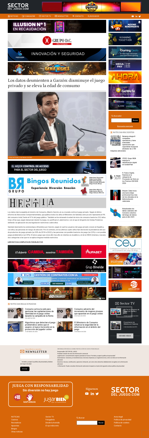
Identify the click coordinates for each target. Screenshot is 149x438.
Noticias (14, 16)
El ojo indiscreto (52, 426)
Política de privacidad (122, 420)
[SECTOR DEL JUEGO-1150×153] (57, 41)
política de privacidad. (118, 366)
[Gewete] (125, 91)
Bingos (14, 429)
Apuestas (15, 426)
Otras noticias (13, 157)
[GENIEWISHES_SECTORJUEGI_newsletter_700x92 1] (57, 69)
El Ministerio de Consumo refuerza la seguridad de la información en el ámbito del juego (87, 325)
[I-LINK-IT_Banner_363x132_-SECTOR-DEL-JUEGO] (125, 26)
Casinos (14, 420)
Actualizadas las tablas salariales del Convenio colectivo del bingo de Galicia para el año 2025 (129, 213)
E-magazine (30, 16)
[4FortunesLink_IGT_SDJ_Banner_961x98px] (91, 7)
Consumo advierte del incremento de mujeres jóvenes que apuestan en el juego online (88, 311)
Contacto (79, 16)
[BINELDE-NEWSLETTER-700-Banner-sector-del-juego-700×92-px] (57, 266)
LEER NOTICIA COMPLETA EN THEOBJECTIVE (25, 242)
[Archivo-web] (125, 104)
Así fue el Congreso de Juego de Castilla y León (131, 311)
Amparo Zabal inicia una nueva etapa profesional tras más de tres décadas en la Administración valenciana (130, 196)
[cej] (125, 246)
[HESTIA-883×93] (57, 203)
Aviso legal (118, 417)
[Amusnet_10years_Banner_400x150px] (125, 39)
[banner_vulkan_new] (57, 168)
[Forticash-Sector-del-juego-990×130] (57, 55)
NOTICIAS (15, 417)
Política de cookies (121, 423)
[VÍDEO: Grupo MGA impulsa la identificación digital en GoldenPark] (115, 162)
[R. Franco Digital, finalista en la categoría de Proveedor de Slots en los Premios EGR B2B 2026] (115, 177)
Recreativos (16, 423)
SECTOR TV (46, 16)
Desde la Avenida (52, 423)
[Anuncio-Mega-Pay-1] (125, 65)
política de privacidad (40, 362)
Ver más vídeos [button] (125, 336)
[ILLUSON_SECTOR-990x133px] (57, 27)
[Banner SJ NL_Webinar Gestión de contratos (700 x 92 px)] (57, 280)
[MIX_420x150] (125, 286)
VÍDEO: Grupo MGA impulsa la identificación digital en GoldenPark (129, 161)
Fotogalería (50, 420)
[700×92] (57, 294)
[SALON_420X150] (125, 78)
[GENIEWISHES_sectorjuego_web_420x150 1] (125, 232)
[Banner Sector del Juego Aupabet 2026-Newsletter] (57, 252)
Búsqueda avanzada (125, 126)
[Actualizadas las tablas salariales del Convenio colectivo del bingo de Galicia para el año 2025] (115, 213)
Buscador (94, 16)
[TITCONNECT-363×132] (125, 273)
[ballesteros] (125, 259)
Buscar (135, 120)
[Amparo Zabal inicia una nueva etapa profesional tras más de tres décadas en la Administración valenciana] (115, 195)
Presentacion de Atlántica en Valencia (131, 323)
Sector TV (50, 417)
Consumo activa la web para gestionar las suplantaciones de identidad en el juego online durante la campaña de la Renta (39, 312)
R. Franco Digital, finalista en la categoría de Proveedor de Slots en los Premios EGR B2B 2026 (130, 178)
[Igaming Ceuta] (125, 53)
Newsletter (63, 16)
